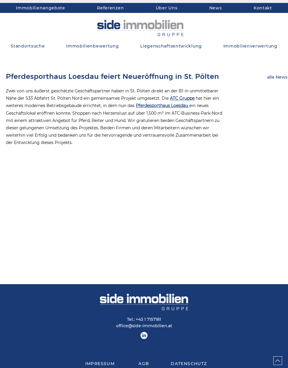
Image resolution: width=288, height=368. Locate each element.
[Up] (277, 360)
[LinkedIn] (144, 335)
